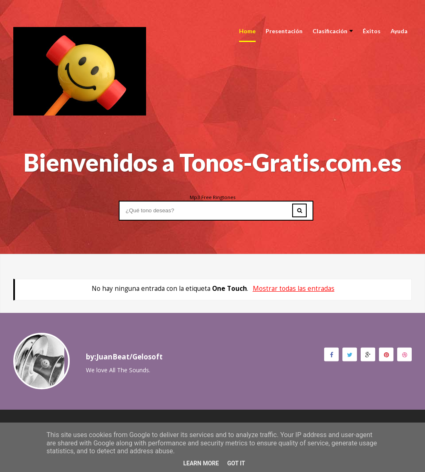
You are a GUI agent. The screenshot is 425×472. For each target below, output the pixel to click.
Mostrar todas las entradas (294, 288)
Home (247, 30)
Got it (236, 463)
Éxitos (372, 30)
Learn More (201, 463)
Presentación (284, 30)
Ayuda (399, 30)
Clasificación (333, 30)
